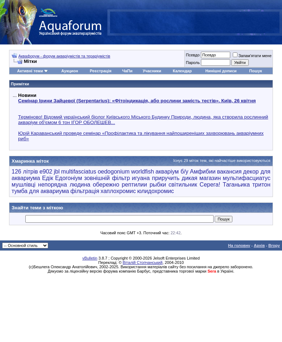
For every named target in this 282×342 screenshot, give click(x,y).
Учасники (152, 71)
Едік (47, 178)
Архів (259, 245)
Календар (182, 71)
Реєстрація (100, 71)
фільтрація (84, 191)
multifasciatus (78, 171)
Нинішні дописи (220, 71)
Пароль (192, 62)
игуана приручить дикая (164, 178)
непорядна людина (64, 184)
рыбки (158, 184)
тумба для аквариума (40, 191)
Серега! (209, 184)
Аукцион (69, 71)
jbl (57, 171)
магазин (210, 178)
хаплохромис (118, 191)
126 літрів (25, 171)
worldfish (142, 171)
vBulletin (89, 258)
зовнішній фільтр (107, 178)
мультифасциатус (246, 178)
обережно (106, 184)
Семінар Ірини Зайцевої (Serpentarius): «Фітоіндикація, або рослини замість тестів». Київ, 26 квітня (137, 100)
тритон (261, 184)
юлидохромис (155, 191)
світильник (183, 184)
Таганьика (236, 184)
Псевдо (192, 55)
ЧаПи (127, 71)
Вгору (274, 245)
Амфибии (203, 171)
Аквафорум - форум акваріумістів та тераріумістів (64, 56)
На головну (239, 245)
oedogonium (114, 171)
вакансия (229, 171)
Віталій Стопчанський (143, 262)
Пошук (255, 71)
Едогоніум (68, 178)
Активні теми (30, 71)
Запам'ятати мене (252, 56)
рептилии (134, 184)
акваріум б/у (171, 171)
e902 (45, 171)
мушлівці (23, 184)
